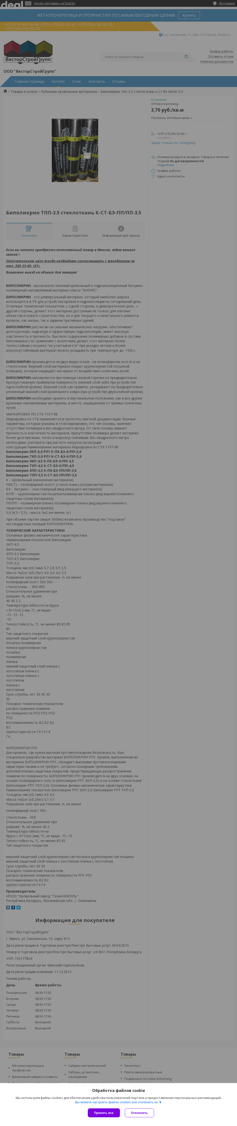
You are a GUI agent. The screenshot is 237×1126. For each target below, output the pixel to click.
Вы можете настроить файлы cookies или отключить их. (117, 1102)
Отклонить (139, 1113)
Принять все (104, 1113)
